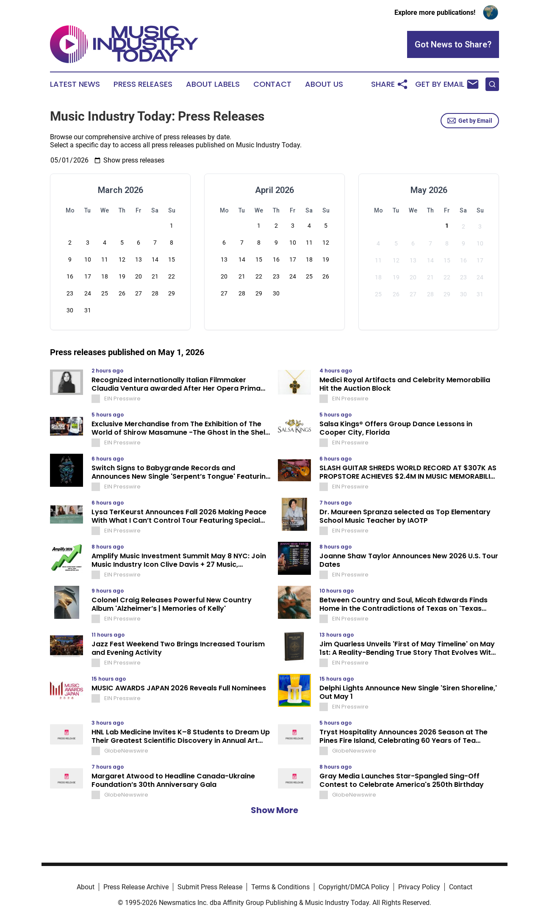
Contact (272, 84)
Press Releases (143, 84)
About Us (324, 84)
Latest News (75, 84)
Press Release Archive (136, 887)
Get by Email (469, 120)
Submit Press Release (209, 887)
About (85, 887)
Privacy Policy (419, 887)
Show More (274, 810)
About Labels (213, 84)
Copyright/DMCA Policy (354, 887)
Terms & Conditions (280, 887)
